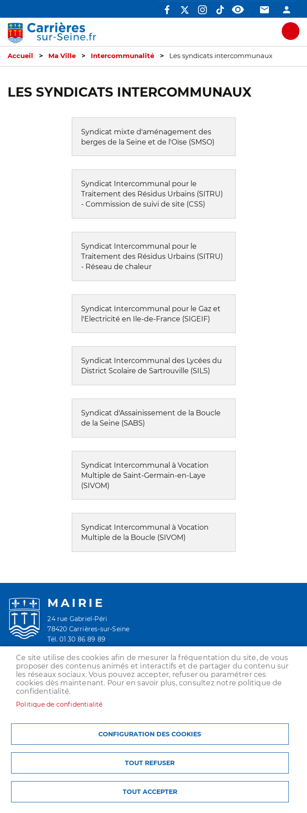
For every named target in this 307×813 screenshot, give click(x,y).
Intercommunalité (122, 56)
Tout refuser (150, 762)
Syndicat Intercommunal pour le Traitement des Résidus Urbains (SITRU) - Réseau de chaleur (152, 256)
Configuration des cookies (149, 734)
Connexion (286, 10)
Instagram (202, 10)
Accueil (20, 56)
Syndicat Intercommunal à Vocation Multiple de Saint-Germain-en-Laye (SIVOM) (145, 475)
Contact (264, 10)
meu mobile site (290, 31)
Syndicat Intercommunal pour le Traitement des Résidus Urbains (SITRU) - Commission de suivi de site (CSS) (152, 194)
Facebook (167, 10)
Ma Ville (62, 56)
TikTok (220, 10)
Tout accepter (150, 791)
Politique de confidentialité (59, 704)
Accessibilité (238, 10)
